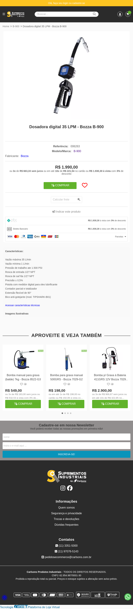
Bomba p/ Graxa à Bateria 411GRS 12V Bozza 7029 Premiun (110, 378)
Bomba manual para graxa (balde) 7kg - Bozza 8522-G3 (23, 377)
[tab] (66, 221)
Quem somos (66, 507)
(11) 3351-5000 (66, 545)
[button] (62, 413)
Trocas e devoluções (66, 519)
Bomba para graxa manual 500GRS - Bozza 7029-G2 (66, 377)
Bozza (24, 156)
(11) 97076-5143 (66, 551)
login (66, 3)
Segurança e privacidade (66, 513)
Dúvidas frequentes (66, 524)
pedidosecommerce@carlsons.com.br (66, 557)
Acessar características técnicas (22, 305)
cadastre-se (78, 3)
